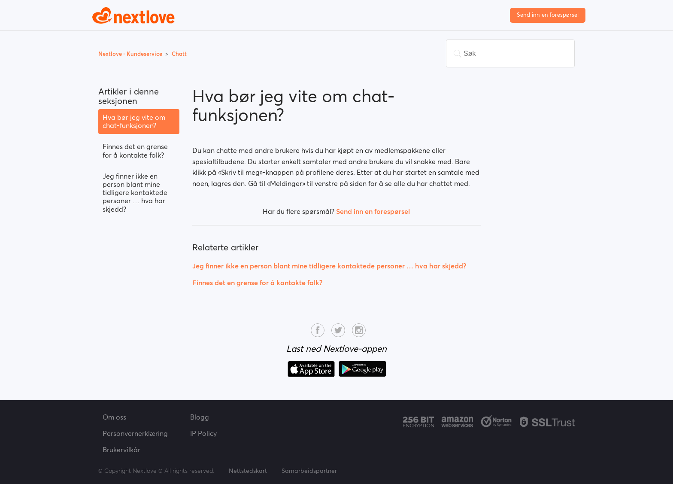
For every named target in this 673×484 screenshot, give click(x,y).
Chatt (179, 54)
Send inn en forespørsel (548, 14)
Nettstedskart (248, 471)
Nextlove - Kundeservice (131, 54)
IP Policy (203, 433)
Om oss (114, 417)
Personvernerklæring (135, 433)
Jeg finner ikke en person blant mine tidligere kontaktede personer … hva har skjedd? (135, 192)
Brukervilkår (121, 449)
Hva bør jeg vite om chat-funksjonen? (134, 121)
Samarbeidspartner (309, 471)
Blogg (199, 417)
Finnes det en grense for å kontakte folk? (135, 150)
